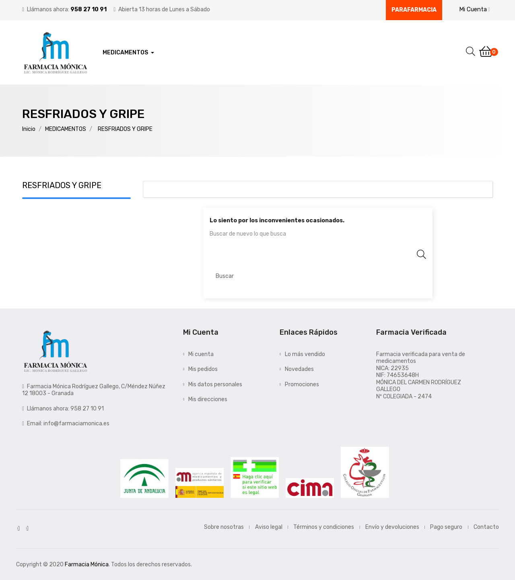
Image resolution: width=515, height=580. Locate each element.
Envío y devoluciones (392, 527)
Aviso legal (268, 527)
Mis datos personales (215, 384)
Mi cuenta (201, 354)
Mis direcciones (207, 399)
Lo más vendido (305, 354)
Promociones (302, 384)
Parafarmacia (414, 9)
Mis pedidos (203, 369)
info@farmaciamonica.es (76, 423)
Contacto (486, 527)
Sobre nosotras (224, 527)
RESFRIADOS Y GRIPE (61, 185)
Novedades (299, 369)
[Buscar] (318, 276)
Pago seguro (446, 527)
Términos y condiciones (323, 527)
